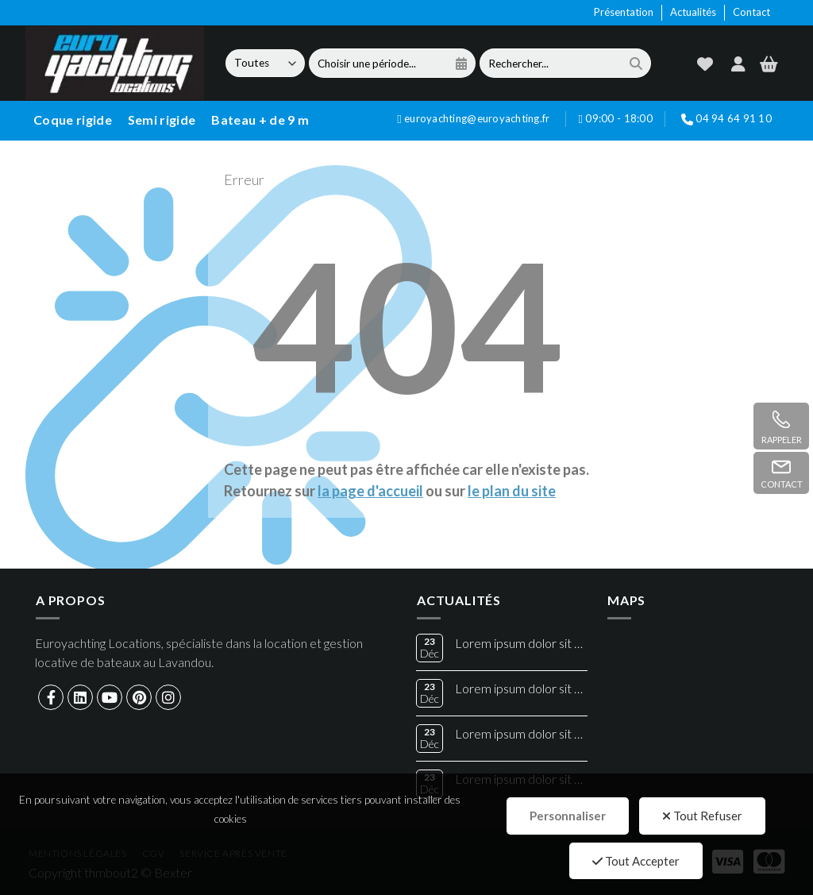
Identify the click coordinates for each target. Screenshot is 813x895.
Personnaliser (568, 815)
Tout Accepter (636, 861)
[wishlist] (705, 63)
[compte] (738, 63)
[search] (636, 62)
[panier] (769, 63)
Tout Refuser (702, 815)
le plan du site (512, 491)
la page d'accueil (370, 491)
